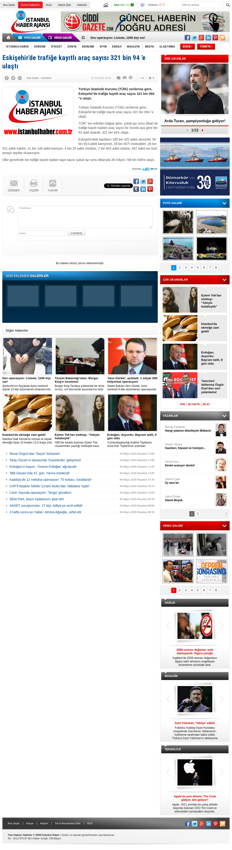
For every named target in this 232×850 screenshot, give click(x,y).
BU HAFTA (194, 404)
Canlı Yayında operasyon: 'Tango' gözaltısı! (40, 492)
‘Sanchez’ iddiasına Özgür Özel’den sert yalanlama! (212, 386)
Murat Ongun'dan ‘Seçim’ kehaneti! (35, 453)
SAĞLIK (170, 602)
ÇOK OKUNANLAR (175, 279)
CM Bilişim (55, 838)
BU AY (206, 404)
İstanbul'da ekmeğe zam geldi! (210, 327)
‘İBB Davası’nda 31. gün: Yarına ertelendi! (40, 473)
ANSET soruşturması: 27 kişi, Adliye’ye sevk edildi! (46, 505)
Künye (29, 823)
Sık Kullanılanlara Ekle (68, 823)
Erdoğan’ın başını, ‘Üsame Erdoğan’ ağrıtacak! (43, 466)
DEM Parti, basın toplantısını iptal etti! (37, 499)
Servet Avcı (189, 463)
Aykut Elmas (189, 498)
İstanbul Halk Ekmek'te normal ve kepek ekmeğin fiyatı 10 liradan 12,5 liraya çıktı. (27, 438)
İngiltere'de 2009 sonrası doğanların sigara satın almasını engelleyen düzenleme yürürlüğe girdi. (195, 657)
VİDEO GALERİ (173, 525)
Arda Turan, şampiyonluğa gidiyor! (195, 121)
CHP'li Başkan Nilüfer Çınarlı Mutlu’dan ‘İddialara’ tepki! (49, 486)
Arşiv (49, 4)
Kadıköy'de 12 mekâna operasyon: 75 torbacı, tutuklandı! (51, 479)
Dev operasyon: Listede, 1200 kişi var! (117, 37)
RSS (90, 823)
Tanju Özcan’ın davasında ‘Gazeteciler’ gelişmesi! (45, 460)
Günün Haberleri (30, 4)
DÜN (182, 404)
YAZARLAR (170, 415)
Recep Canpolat (189, 429)
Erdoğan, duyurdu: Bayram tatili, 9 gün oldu (212, 358)
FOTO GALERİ (172, 203)
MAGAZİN (171, 676)
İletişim (44, 823)
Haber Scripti (40, 838)
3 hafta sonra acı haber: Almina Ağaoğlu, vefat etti (45, 512)
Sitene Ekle (64, 4)
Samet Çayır (189, 481)
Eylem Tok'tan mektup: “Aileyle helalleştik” (211, 301)
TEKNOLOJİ (173, 749)
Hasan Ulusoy (189, 446)
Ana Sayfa (9, 4)
